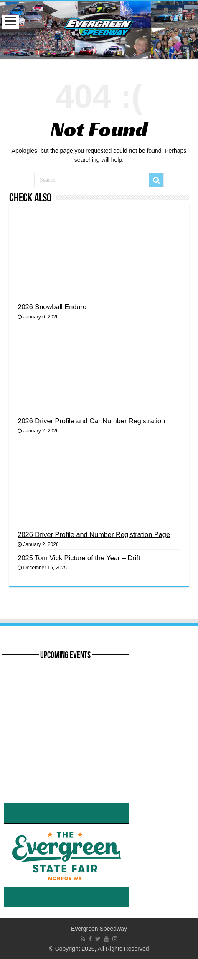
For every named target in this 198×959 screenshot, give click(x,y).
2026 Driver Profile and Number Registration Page (94, 534)
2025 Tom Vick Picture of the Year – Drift (79, 557)
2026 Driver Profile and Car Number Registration (91, 421)
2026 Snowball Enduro (52, 307)
